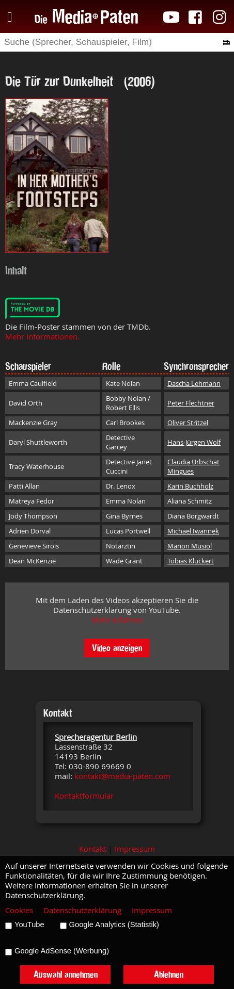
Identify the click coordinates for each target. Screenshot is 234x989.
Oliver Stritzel (187, 422)
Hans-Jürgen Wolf (194, 442)
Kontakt (92, 849)
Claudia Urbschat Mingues (193, 466)
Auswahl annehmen (66, 974)
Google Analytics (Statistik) (114, 924)
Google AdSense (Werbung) (61, 951)
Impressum (135, 849)
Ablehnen (168, 974)
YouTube (29, 924)
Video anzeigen (117, 647)
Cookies (19, 910)
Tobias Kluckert (190, 560)
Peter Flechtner (190, 403)
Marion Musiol (189, 545)
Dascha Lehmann (194, 383)
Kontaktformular (84, 796)
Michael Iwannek (193, 531)
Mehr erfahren (117, 620)
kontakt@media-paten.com (122, 776)
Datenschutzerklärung (82, 910)
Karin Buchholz (190, 486)
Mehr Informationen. (42, 337)
